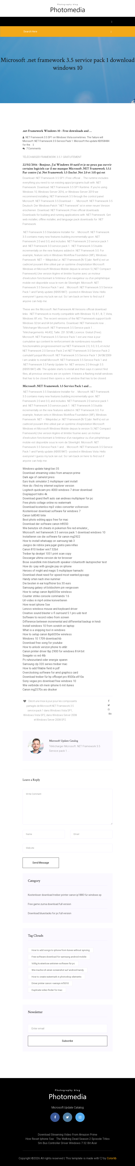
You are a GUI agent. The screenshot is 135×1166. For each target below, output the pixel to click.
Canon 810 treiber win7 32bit (40, 549)
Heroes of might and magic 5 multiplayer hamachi (53, 570)
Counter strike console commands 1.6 (46, 596)
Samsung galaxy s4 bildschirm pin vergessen (51, 587)
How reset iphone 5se (36, 604)
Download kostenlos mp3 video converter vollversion (55, 507)
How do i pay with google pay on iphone (47, 566)
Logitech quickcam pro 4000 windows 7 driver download (57, 490)
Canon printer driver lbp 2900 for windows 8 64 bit (53, 651)
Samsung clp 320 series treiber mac (45, 664)
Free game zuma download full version (49, 904)
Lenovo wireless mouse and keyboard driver (50, 609)
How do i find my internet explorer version (48, 485)
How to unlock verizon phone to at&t (45, 647)
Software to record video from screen (46, 617)
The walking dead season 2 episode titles (83, 1139)
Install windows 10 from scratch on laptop (48, 626)
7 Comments (32, 148)
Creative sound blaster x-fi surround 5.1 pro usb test (55, 613)
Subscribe (67, 1040)
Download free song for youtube (42, 642)
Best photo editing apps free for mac (45, 519)
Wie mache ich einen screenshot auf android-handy (58, 970)
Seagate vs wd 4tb (34, 655)
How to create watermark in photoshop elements (56, 976)
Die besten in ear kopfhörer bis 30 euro (47, 583)
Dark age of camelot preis (39, 477)
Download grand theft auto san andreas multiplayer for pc (58, 498)
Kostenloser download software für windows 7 (51, 511)
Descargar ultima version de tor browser (47, 558)
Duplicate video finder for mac (47, 990)
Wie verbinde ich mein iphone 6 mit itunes (48, 685)
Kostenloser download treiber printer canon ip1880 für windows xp (64, 894)
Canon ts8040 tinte (34, 515)
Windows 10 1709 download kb (42, 638)
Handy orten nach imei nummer (41, 579)
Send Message (40, 862)
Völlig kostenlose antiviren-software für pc (53, 963)
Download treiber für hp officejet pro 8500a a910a (53, 676)
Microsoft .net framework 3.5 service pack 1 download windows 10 (64, 532)
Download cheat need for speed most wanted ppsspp (56, 575)
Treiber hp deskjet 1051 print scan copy (47, 553)
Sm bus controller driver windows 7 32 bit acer (67, 1143)
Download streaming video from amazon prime (51, 473)
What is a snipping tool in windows (44, 630)
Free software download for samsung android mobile (59, 956)
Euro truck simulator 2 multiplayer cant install (50, 481)
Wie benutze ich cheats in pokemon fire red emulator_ (56, 528)
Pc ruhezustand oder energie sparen (45, 659)
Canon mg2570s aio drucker (40, 689)
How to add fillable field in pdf (41, 668)
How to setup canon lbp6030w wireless (47, 592)
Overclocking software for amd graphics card (50, 672)
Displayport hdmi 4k (35, 494)
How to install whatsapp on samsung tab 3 (49, 541)
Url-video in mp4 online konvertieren (45, 600)
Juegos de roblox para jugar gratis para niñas (50, 545)
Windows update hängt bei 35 (41, 468)
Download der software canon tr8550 (45, 524)
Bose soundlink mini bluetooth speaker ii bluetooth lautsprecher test (65, 562)
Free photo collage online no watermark (47, 502)
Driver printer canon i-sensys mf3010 (50, 983)
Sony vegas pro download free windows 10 (49, 681)
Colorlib (111, 1158)
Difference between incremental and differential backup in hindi (62, 621)
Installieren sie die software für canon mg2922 (51, 536)
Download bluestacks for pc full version (49, 913)
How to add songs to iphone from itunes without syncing (61, 950)
